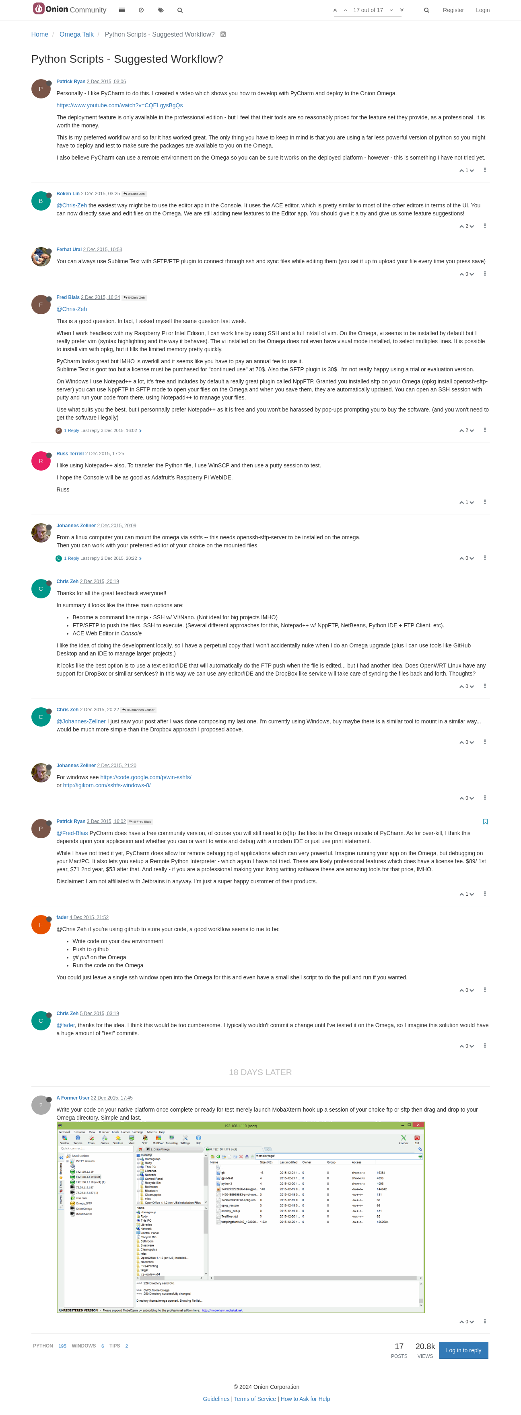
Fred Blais (68, 297)
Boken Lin (68, 194)
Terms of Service (255, 1399)
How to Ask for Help (305, 1399)
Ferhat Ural (69, 249)
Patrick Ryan (71, 81)
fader (62, 917)
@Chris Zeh (134, 194)
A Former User (73, 1098)
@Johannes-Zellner (81, 721)
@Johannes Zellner (138, 710)
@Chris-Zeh (72, 205)
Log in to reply (464, 1350)
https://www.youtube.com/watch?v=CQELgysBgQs (120, 105)
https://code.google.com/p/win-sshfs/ (145, 777)
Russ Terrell (70, 454)
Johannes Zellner (76, 525)
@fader (66, 1025)
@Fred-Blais (72, 833)
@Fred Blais (140, 821)
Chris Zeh (68, 581)
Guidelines (216, 1399)
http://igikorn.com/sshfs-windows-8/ (107, 785)
